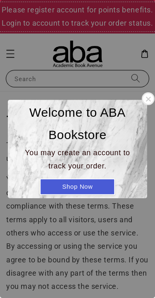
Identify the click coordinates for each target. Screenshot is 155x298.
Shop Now (77, 186)
